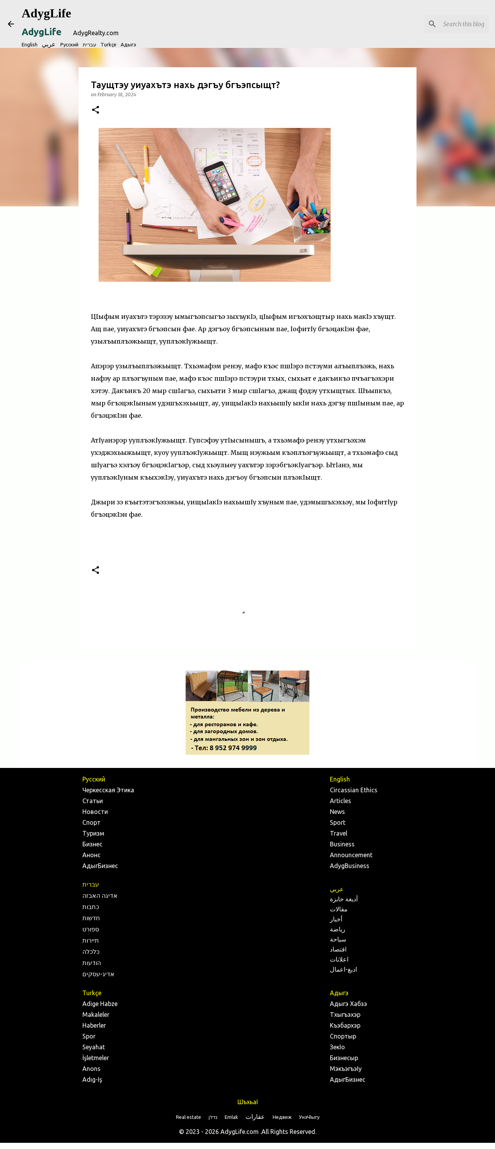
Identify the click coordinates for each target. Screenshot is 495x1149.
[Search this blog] (448, 24)
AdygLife (46, 13)
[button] (95, 110)
